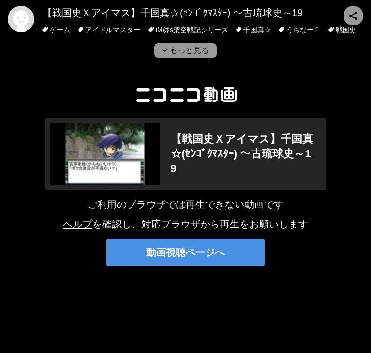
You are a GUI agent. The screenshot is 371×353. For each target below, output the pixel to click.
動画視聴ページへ (185, 252)
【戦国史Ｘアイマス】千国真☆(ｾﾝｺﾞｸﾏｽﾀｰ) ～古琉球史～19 (172, 12)
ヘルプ (77, 224)
